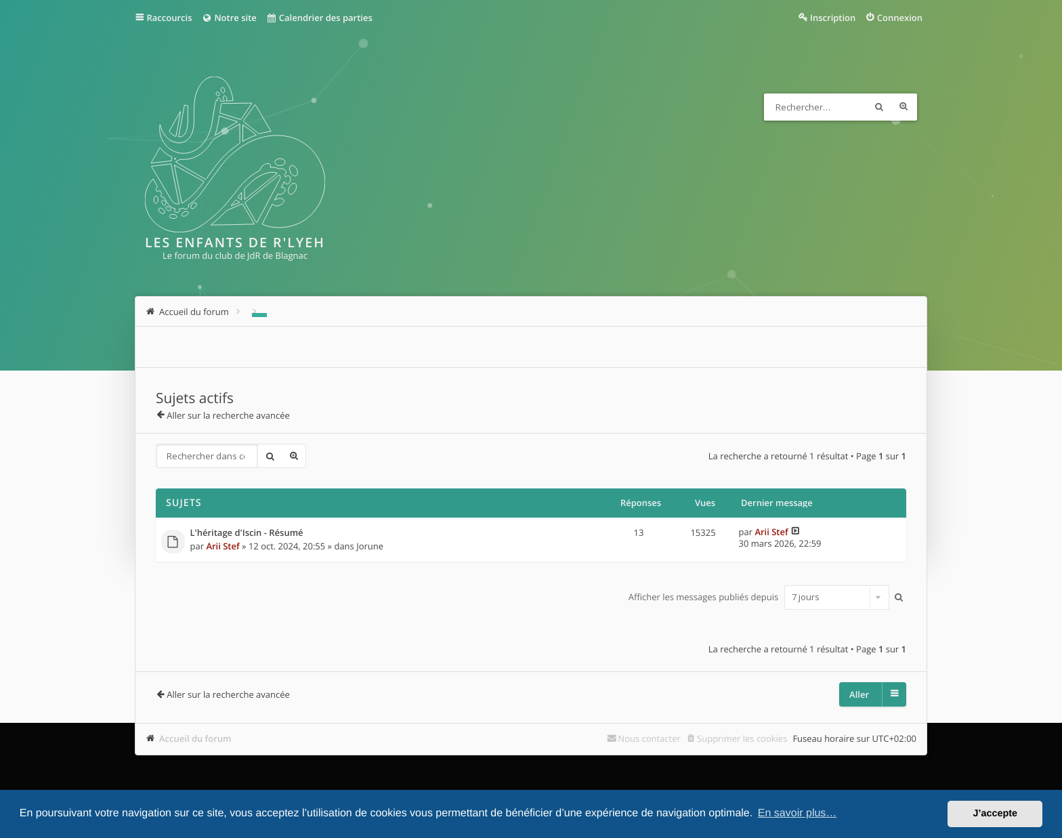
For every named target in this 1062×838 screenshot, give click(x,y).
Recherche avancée (903, 107)
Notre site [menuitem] (228, 18)
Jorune (369, 546)
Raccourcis (169, 18)
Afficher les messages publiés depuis (759, 597)
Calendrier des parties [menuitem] (319, 18)
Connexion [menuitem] (899, 18)
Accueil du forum (195, 738)
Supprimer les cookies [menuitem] (742, 738)
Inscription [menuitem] (832, 18)
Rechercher (879, 107)
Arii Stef (222, 546)
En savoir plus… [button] (797, 813)
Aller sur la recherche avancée (228, 415)
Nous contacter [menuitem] (649, 738)
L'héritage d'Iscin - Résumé (246, 533)
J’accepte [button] (995, 813)
